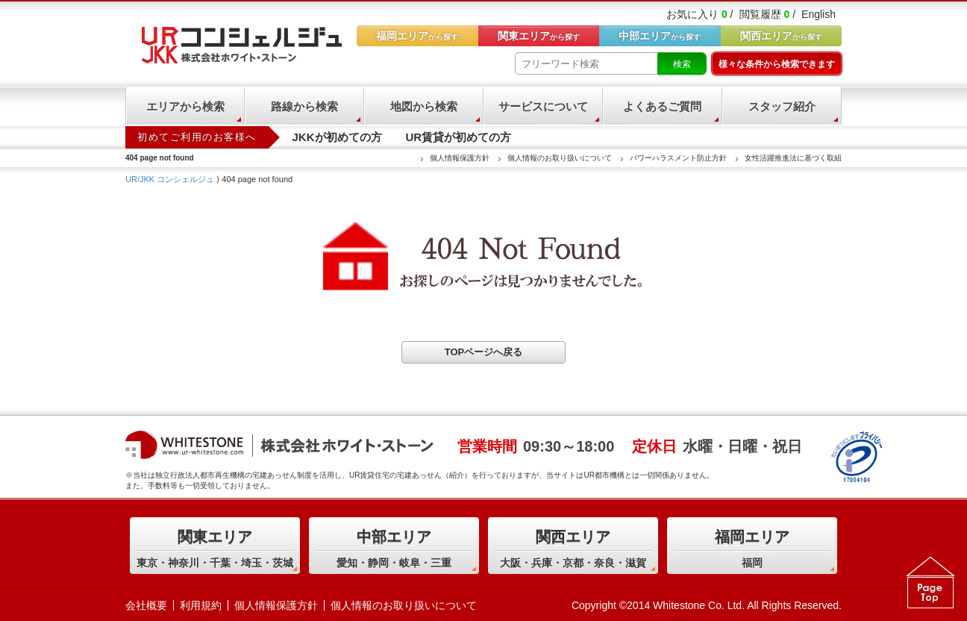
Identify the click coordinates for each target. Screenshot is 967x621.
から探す (781, 36)
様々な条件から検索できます (777, 64)
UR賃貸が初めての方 (459, 137)
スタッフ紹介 (782, 106)
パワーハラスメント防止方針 (678, 158)
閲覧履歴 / (767, 14)
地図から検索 (423, 106)
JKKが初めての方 (337, 137)
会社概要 (146, 605)
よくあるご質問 (662, 106)
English (818, 14)
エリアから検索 (185, 106)
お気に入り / (699, 14)
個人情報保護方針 (459, 158)
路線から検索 (304, 106)
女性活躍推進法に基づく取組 (793, 158)
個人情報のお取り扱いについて (559, 158)
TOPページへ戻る (484, 352)
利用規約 (201, 605)
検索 (682, 64)
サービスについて (543, 106)
